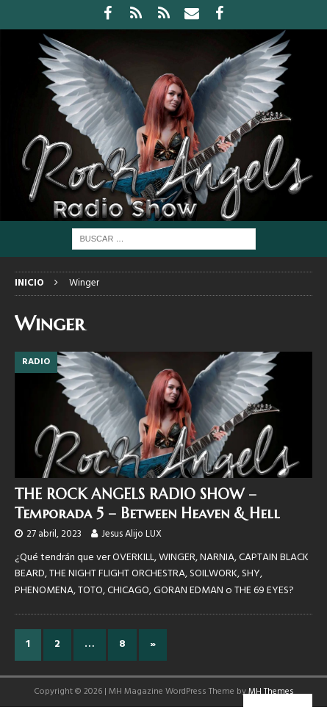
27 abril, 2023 (54, 534)
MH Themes (271, 691)
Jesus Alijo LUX (131, 534)
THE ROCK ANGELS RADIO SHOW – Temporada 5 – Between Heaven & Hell (147, 504)
